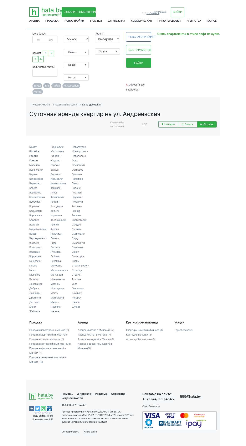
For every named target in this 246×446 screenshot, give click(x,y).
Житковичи (57, 151)
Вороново (35, 256)
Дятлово (34, 302)
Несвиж (55, 311)
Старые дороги (80, 265)
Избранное (144, 13)
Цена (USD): (39, 33)
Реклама (101, 393)
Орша (75, 160)
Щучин (76, 306)
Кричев (55, 224)
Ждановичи (57, 147)
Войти (177, 12)
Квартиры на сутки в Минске (144, 330)
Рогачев (76, 215)
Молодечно (57, 288)
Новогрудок (79, 147)
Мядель (55, 302)
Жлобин (55, 156)
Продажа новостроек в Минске (49, 330)
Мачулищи (57, 274)
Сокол (75, 251)
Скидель (77, 224)
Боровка (34, 220)
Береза (33, 188)
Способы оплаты (151, 406)
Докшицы (34, 293)
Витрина (206, 124)
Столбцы (77, 270)
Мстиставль (57, 297)
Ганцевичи (35, 261)
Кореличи (56, 215)
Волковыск (35, 247)
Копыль (55, 210)
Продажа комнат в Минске (46, 339)
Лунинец (56, 251)
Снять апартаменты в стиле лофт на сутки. (188, 34)
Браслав (34, 224)
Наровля (56, 306)
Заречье (55, 165)
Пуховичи (77, 201)
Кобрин (55, 201)
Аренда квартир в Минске (96, 330)
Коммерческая (141, 20)
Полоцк (76, 188)
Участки (96, 20)
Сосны (75, 261)
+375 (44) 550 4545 (158, 399)
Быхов (32, 233)
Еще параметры (139, 49)
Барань (33, 174)
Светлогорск (79, 220)
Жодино (55, 160)
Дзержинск (35, 283)
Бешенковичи (37, 197)
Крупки (55, 229)
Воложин (34, 251)
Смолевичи (78, 243)
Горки (32, 270)
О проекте (84, 393)
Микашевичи (58, 279)
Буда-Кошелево (38, 229)
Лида (53, 243)
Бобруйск (34, 201)
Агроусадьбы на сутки (140, 339)
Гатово (33, 265)
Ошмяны (77, 174)
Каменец (56, 188)
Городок (34, 279)
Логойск (55, 247)
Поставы (77, 192)
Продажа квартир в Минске (48, 334)
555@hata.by (190, 397)
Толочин (77, 279)
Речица (76, 210)
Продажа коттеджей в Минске (50, 343)
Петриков (77, 178)
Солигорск (78, 256)
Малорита (56, 265)
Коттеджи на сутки (139, 334)
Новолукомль (80, 151)
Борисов (34, 206)
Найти (138, 62)
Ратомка (77, 206)
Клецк (54, 192)
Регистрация (159, 12)
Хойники (77, 293)
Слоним (76, 229)
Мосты (54, 293)
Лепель (55, 238)
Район (56, 85)
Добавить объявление (80, 12)
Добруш (34, 288)
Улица (37, 85)
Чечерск (76, 297)
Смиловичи (78, 233)
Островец (77, 169)
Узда (74, 283)
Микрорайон (71, 85)
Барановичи (36, 169)
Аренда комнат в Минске (95, 334)
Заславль (56, 174)
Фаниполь (78, 288)
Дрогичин (35, 297)
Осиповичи (78, 165)
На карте (168, 124)
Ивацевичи (57, 178)
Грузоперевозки (169, 20)
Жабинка (34, 311)
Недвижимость (41, 104)
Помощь (67, 393)
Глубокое (34, 274)
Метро (37, 91)
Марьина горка (59, 270)
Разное (212, 20)
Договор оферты (70, 431)
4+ (41, 59)
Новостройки (74, 20)
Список (187, 124)
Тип (47, 85)
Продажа (51, 20)
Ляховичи (56, 261)
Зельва (54, 169)
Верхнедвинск (37, 238)
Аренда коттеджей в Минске (96, 339)
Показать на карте (139, 36)
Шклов (76, 302)
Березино (34, 183)
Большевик (35, 210)
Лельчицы (56, 233)
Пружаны (77, 197)
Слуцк (75, 238)
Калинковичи (58, 183)
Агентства (194, 20)
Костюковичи (58, 220)
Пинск (75, 183)
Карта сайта (90, 431)
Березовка (35, 192)
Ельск (32, 306)
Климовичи (57, 197)
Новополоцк (79, 156)
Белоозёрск (36, 178)
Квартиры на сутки (66, 104)
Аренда (34, 20)
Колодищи (57, 206)
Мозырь (55, 283)
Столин (76, 274)
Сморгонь (77, 247)
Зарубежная (116, 20)
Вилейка (34, 243)
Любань (55, 256)
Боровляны (35, 215)
